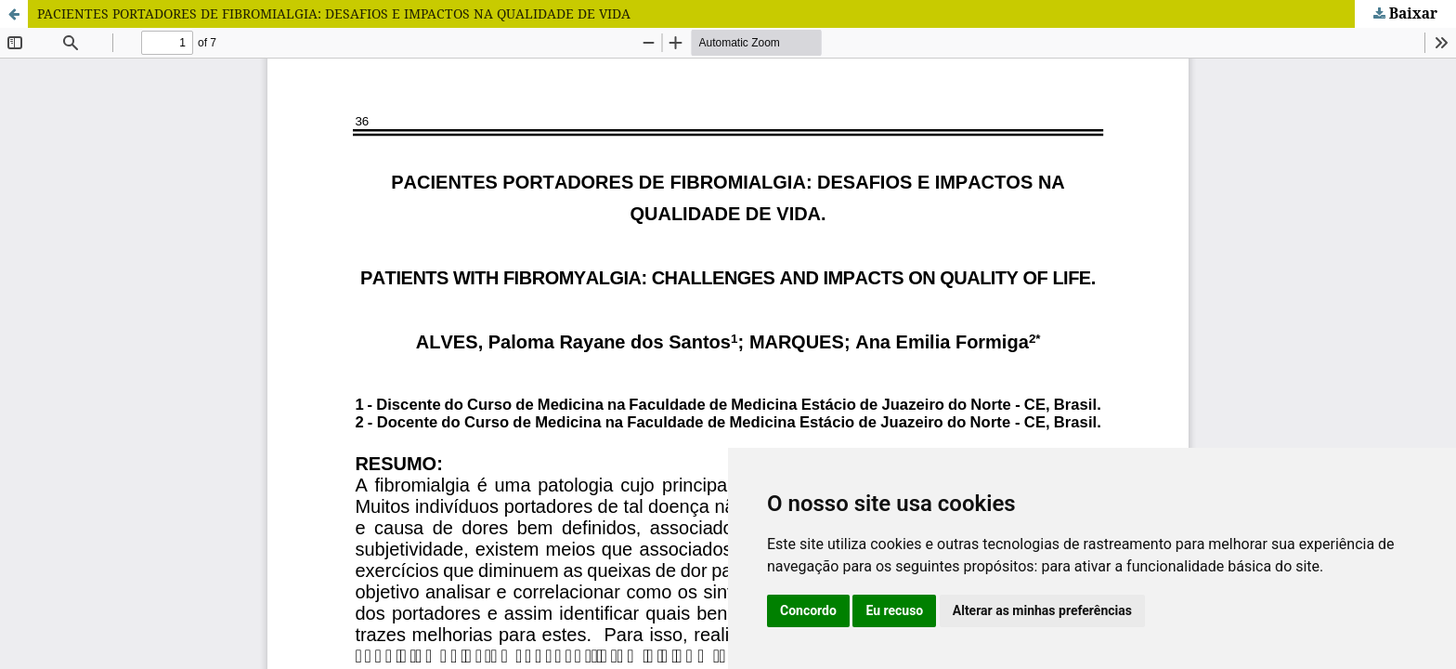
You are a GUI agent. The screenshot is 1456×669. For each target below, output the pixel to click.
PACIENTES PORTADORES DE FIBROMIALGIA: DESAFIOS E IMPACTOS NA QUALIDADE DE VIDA (333, 13)
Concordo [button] (808, 610)
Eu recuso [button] (894, 610)
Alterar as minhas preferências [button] (1042, 610)
